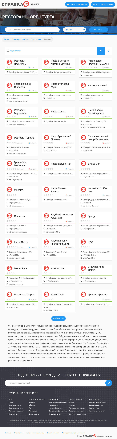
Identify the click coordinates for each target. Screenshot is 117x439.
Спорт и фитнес (94, 400)
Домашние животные (96, 406)
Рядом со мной (15, 51)
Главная (8, 434)
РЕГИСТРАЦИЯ (99, 4)
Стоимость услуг (53, 434)
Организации (18, 434)
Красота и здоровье (75, 400)
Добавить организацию (77, 4)
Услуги (11, 403)
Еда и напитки (53, 400)
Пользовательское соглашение (73, 434)
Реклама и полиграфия (76, 412)
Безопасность (13, 415)
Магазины (32, 403)
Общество (32, 406)
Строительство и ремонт (37, 400)
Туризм (31, 409)
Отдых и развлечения (16, 409)
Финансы (72, 406)
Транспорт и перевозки (16, 412)
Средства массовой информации (99, 403)
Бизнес (71, 403)
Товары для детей (54, 415)
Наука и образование (55, 409)
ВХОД (109, 4)
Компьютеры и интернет (97, 412)
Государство (33, 412)
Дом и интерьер (34, 415)
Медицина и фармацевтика (57, 403)
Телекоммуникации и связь (77, 415)
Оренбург (35, 4)
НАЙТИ (98, 30)
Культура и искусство (15, 406)
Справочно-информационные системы (61, 412)
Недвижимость (53, 406)
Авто (10, 400)
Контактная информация (35, 434)
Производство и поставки (77, 409)
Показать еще (58, 319)
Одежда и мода (94, 409)
